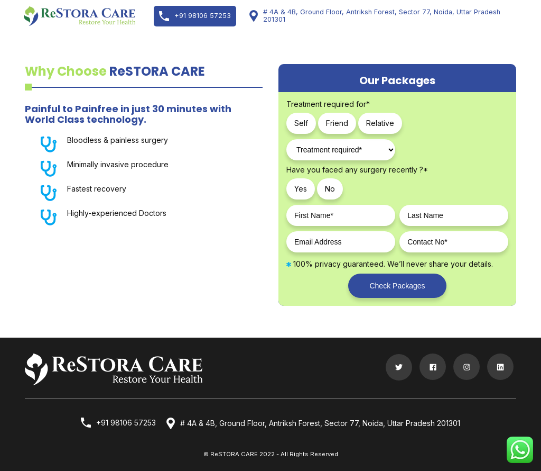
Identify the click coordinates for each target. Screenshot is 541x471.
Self (301, 123)
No (330, 188)
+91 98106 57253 (195, 16)
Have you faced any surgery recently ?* (357, 170)
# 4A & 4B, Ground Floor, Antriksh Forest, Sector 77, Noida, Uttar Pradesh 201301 (374, 15)
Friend (337, 123)
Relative (380, 123)
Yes (300, 188)
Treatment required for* (328, 104)
